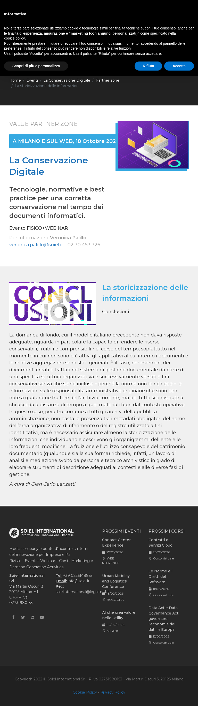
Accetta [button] (179, 66)
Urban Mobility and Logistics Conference (116, 581)
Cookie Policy (85, 692)
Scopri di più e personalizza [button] (36, 66)
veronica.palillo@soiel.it (36, 245)
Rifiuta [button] (148, 66)
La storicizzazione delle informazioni (47, 85)
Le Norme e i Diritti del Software (160, 576)
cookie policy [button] (14, 38)
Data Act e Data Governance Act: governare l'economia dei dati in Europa (163, 618)
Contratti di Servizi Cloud (160, 543)
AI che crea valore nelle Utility (118, 615)
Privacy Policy (112, 692)
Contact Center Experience (116, 543)
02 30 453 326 (84, 245)
